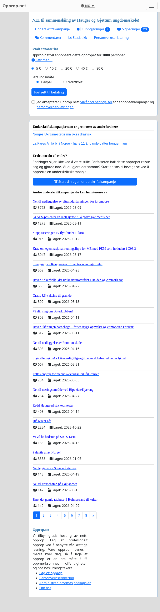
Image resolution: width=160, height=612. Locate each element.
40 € (84, 68)
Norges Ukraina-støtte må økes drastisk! (62, 134)
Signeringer (133, 29)
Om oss (45, 588)
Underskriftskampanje (52, 29)
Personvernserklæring (111, 37)
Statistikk (78, 37)
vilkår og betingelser (96, 102)
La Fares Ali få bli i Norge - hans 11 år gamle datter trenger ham (80, 143)
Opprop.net (14, 6)
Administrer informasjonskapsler (65, 583)
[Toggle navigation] (152, 6)
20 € (68, 68)
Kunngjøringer (93, 29)
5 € (38, 68)
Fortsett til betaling (49, 92)
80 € (99, 68)
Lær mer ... (41, 60)
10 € (53, 68)
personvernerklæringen (55, 107)
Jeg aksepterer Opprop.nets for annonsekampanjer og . (95, 104)
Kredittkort (73, 82)
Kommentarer (48, 37)
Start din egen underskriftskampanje (85, 181)
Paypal (46, 82)
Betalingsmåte (42, 77)
